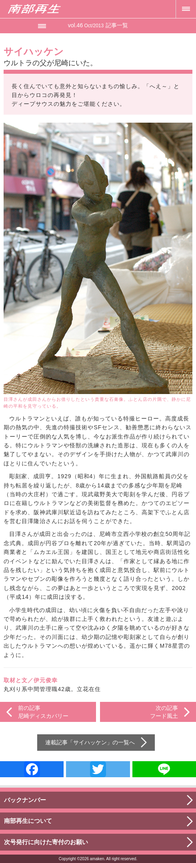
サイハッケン (90, 742)
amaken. (97, 859)
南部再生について (28, 820)
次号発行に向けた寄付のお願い (46, 842)
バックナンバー (25, 799)
